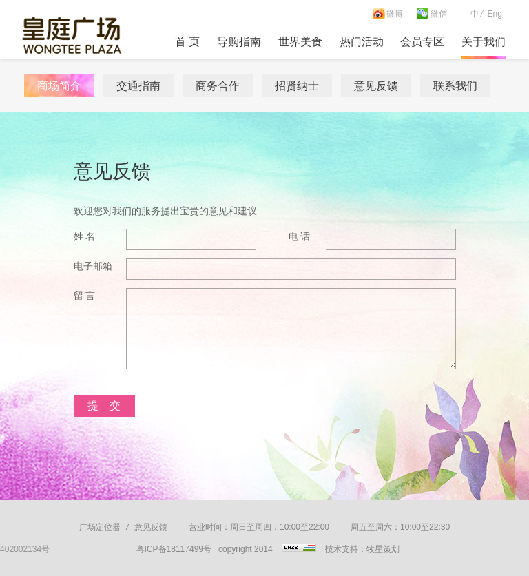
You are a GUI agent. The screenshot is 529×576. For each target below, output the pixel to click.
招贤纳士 (297, 86)
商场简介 (59, 86)
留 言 (85, 295)
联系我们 (455, 86)
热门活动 (362, 42)
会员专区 (422, 42)
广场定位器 (100, 527)
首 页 (187, 42)
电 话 (300, 236)
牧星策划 (383, 549)
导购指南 (239, 42)
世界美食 (300, 42)
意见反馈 (376, 86)
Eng (494, 14)
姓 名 (85, 236)
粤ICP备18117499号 (173, 549)
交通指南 (138, 86)
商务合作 (218, 86)
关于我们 (483, 42)
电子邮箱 (93, 265)
